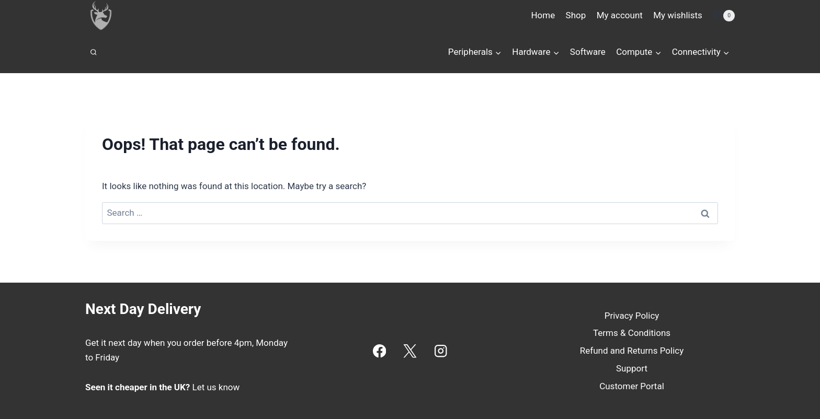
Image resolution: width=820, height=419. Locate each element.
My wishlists (677, 15)
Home (543, 15)
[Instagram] (440, 350)
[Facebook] (379, 350)
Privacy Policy (632, 315)
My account (620, 15)
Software (588, 51)
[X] (410, 350)
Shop (576, 15)
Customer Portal (631, 386)
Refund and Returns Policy (632, 350)
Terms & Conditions (631, 333)
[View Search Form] (93, 52)
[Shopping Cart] (724, 15)
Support (631, 368)
